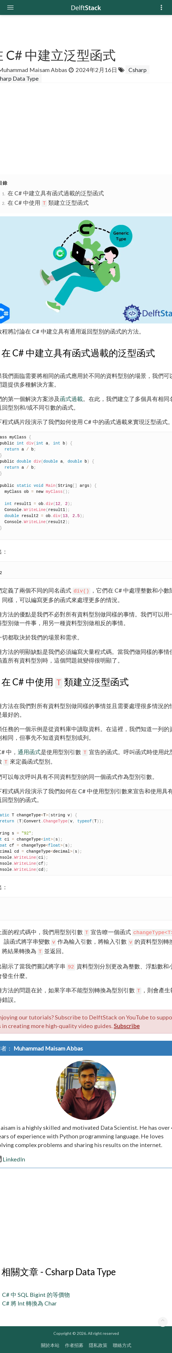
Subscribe (127, 1025)
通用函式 (29, 751)
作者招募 (74, 1345)
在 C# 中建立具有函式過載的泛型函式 (56, 193)
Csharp (137, 69)
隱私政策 (98, 1345)
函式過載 (71, 398)
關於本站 (50, 1345)
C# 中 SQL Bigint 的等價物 (36, 1294)
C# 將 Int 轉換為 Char (29, 1303)
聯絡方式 (122, 1345)
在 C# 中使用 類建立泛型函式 (48, 202)
